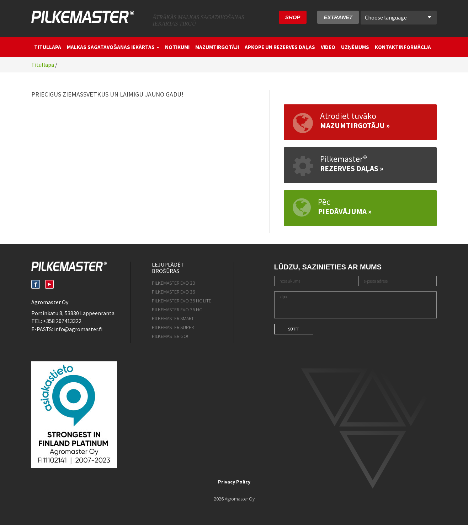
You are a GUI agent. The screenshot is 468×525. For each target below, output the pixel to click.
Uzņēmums (355, 47)
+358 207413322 (62, 320)
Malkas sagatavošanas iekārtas (113, 47)
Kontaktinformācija (403, 47)
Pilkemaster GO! (170, 336)
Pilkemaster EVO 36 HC (177, 309)
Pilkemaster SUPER (173, 327)
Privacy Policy (234, 481)
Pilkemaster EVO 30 (173, 283)
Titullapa (47, 47)
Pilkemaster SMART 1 (174, 318)
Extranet (338, 17)
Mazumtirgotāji (217, 47)
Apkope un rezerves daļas (280, 47)
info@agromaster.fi (78, 329)
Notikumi (177, 47)
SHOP (293, 17)
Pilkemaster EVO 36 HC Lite (181, 300)
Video (328, 47)
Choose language (398, 17)
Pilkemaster (82, 17)
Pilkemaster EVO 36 (173, 292)
